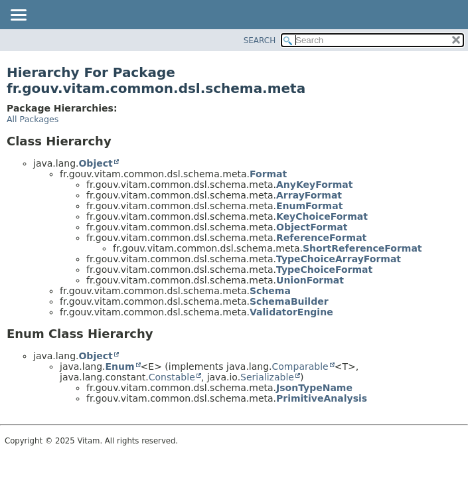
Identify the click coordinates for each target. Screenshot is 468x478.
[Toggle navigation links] (18, 16)
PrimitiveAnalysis (321, 398)
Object (95, 163)
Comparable (300, 366)
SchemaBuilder (289, 301)
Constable (172, 377)
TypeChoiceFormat (324, 269)
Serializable (267, 377)
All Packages (32, 119)
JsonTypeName (314, 387)
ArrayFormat (309, 195)
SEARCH (260, 40)
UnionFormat (310, 280)
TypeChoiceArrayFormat (338, 259)
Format (268, 174)
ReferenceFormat (321, 237)
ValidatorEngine (291, 312)
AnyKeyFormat (314, 184)
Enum (119, 366)
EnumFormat (309, 205)
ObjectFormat (311, 227)
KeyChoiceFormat (322, 216)
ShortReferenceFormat (362, 248)
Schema (270, 290)
